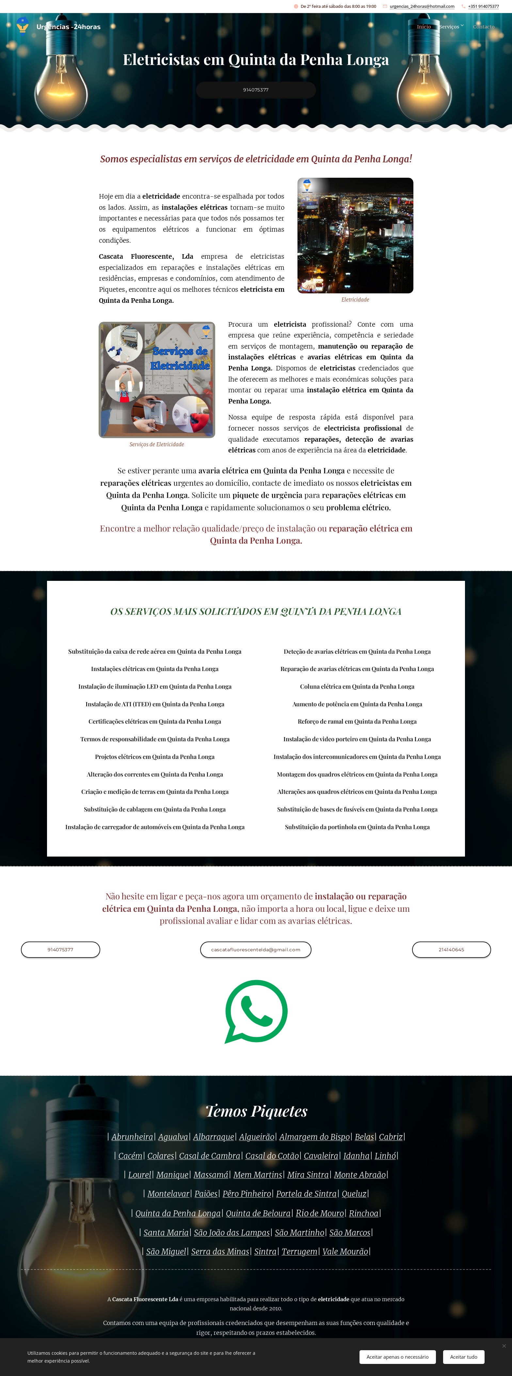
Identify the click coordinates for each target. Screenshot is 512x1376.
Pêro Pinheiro (247, 1194)
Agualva (173, 1137)
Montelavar (168, 1194)
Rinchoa (363, 1213)
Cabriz (391, 1137)
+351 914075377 (483, 6)
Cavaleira (321, 1156)
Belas (364, 1137)
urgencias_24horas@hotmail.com (422, 6)
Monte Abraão (360, 1175)
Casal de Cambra (209, 1156)
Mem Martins (257, 1175)
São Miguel (166, 1251)
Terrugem (299, 1251)
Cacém (130, 1156)
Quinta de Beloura (258, 1213)
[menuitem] (412, 26)
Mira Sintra (308, 1175)
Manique (172, 1175)
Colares (161, 1156)
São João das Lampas (232, 1232)
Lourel (139, 1175)
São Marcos (349, 1232)
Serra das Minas (220, 1251)
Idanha (357, 1156)
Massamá (211, 1175)
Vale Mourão (345, 1251)
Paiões (206, 1194)
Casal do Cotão (272, 1156)
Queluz (354, 1194)
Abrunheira (132, 1137)
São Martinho (299, 1232)
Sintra (265, 1251)
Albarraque (213, 1137)
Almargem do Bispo (315, 1137)
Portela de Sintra (306, 1194)
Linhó (385, 1156)
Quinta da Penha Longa (178, 1213)
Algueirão (256, 1137)
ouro (336, 1213)
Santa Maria (166, 1232)
